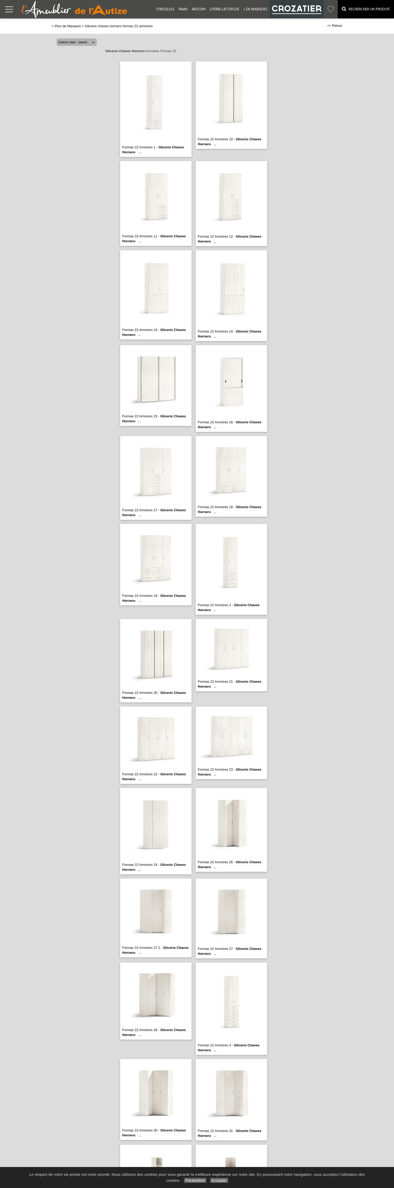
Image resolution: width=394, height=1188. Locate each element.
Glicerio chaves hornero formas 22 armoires (119, 26)
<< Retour (334, 25)
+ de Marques (255, 9)
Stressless (165, 9)
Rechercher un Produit (366, 8)
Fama (183, 9)
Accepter (219, 1180)
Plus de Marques (68, 26)
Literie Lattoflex (224, 9)
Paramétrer (195, 1180)
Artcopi (199, 9)
